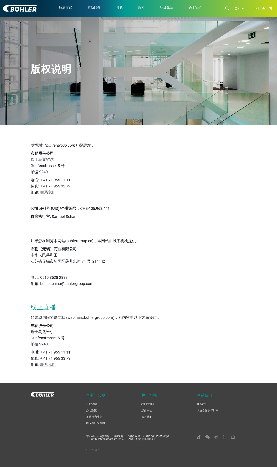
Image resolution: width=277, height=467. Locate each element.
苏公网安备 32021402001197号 (107, 439)
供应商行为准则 (95, 423)
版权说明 (118, 436)
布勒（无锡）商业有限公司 (142, 439)
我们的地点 (148, 404)
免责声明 (104, 436)
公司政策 (91, 410)
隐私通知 (90, 436)
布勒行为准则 (94, 416)
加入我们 (146, 416)
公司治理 (91, 404)
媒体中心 (146, 410)
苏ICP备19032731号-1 (157, 436)
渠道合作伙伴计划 (207, 410)
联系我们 (48, 192)
